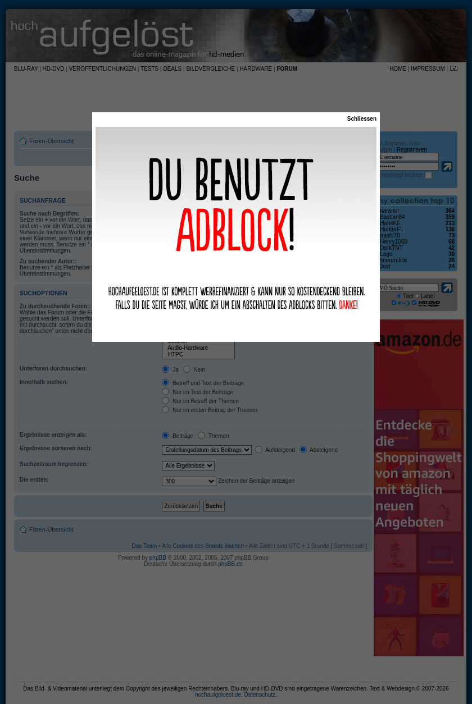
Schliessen (361, 119)
